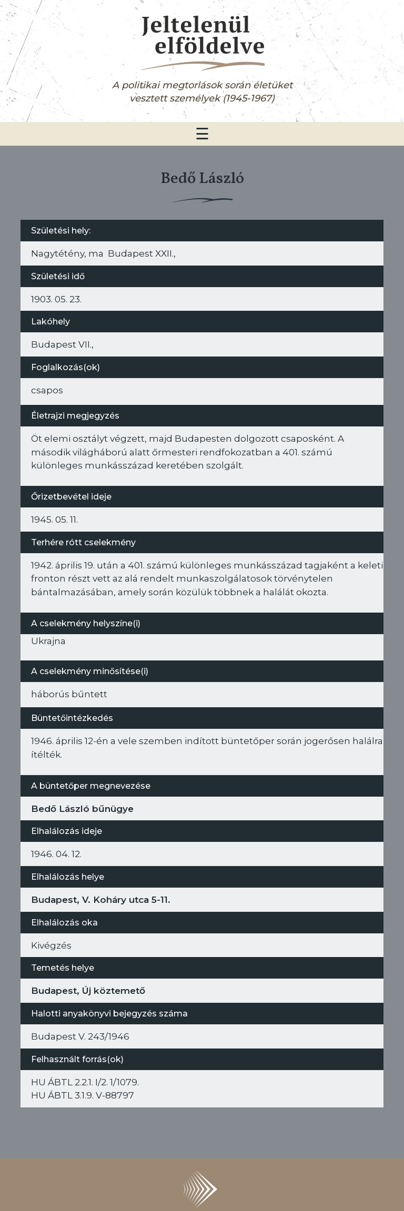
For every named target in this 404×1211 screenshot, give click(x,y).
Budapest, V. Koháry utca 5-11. (100, 899)
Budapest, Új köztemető (88, 990)
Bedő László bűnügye (82, 808)
